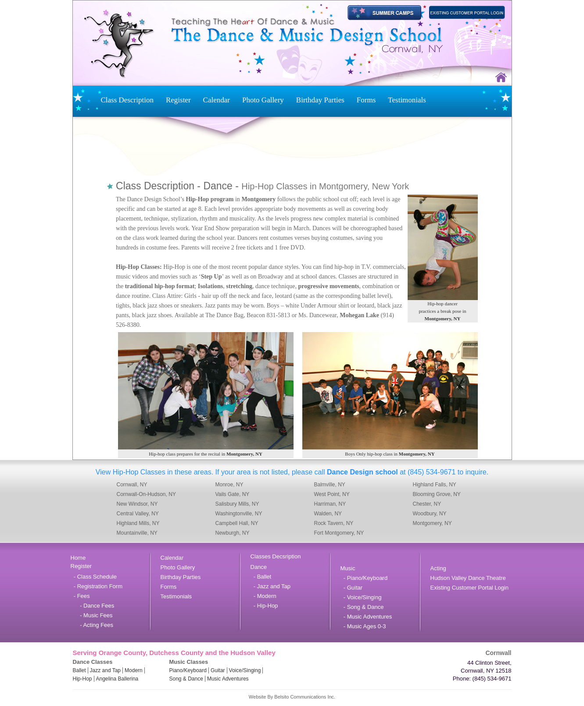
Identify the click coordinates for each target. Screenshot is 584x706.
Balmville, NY (329, 485)
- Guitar (351, 587)
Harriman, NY (330, 504)
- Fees (80, 596)
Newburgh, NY (232, 533)
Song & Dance (186, 679)
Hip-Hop (82, 679)
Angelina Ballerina (117, 679)
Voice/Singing (245, 670)
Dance (259, 567)
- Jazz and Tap (271, 586)
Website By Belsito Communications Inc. (292, 696)
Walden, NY (328, 513)
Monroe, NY (229, 485)
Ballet (79, 670)
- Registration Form (96, 586)
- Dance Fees (93, 605)
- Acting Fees (92, 625)
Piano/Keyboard (188, 670)
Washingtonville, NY (238, 513)
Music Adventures (228, 679)
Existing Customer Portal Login (469, 587)
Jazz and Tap (105, 670)
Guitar (218, 670)
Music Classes (188, 662)
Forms (366, 100)
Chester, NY (427, 504)
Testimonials (407, 100)
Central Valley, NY (138, 513)
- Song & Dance (362, 607)
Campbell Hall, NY (236, 523)
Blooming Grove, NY (437, 494)
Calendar (216, 100)
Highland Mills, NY (138, 523)
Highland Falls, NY (434, 485)
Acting (438, 568)
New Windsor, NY (137, 504)
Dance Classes (93, 662)
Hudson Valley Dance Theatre (468, 578)
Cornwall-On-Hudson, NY (146, 494)
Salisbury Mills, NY (237, 504)
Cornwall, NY (132, 485)
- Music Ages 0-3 (363, 626)
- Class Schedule (94, 576)
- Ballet (261, 576)
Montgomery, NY (432, 523)
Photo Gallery (263, 100)
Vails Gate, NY (232, 494)
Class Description (127, 100)
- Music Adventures (366, 616)
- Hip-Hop (264, 605)
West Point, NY (332, 494)
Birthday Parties (320, 100)
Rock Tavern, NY (334, 523)
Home (78, 557)
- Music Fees (92, 615)
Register (178, 100)
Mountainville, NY (137, 533)
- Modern (263, 596)
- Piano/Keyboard (364, 578)
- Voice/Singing (361, 597)
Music (347, 568)
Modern (134, 670)
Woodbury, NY (430, 513)
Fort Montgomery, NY (339, 533)
